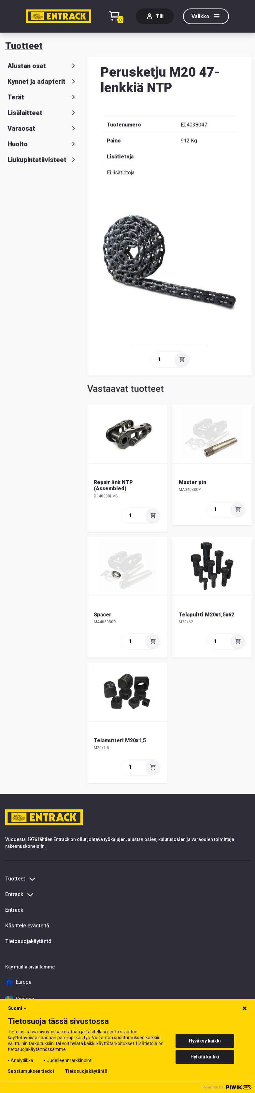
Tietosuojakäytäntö (28, 941)
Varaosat (42, 128)
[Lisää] (182, 359)
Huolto (42, 144)
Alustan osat (42, 66)
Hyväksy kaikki (205, 1040)
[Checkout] (118, 16)
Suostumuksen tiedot (31, 1071)
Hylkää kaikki (205, 1056)
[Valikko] (206, 16)
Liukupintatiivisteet (42, 160)
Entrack (14, 910)
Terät (42, 97)
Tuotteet (24, 45)
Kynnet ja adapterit (42, 81)
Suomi (17, 1008)
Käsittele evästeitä (27, 926)
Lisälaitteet (42, 113)
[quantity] (161, 359)
